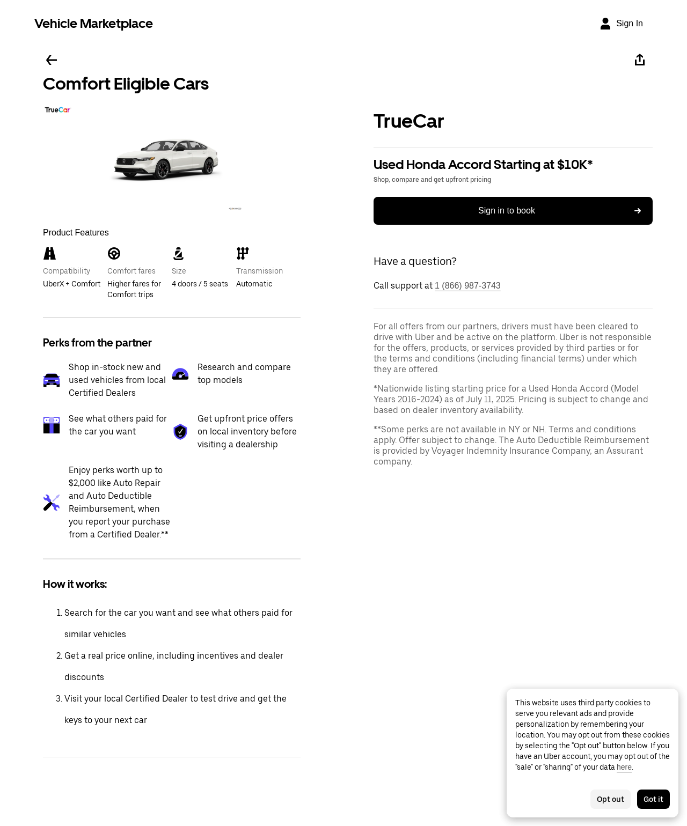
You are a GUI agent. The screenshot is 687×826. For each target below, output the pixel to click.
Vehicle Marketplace (93, 23)
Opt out (610, 799)
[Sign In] (621, 23)
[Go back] (51, 60)
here (624, 767)
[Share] (640, 60)
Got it (653, 799)
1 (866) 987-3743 (468, 285)
